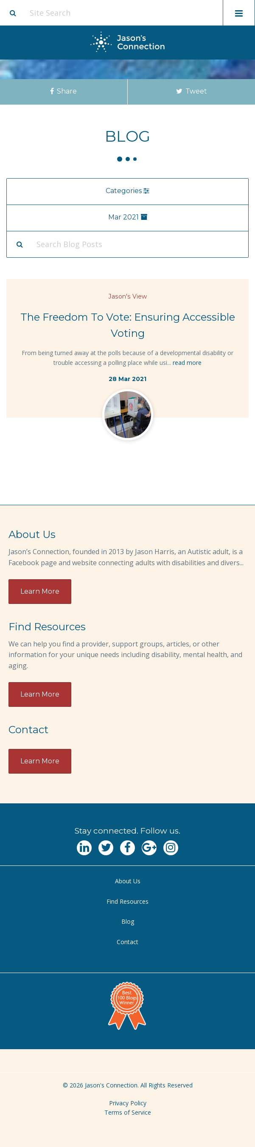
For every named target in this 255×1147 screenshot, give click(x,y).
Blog (127, 921)
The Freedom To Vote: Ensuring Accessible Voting (127, 325)
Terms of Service (127, 1112)
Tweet (191, 91)
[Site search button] (12, 13)
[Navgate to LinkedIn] (84, 847)
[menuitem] (127, 881)
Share (63, 91)
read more (187, 363)
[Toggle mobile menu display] (239, 13)
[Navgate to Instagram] (170, 847)
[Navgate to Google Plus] (149, 847)
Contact (127, 942)
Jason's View (128, 296)
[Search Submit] (19, 244)
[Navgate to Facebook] (127, 847)
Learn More (39, 591)
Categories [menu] (127, 191)
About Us (127, 881)
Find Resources (127, 901)
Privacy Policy (127, 1103)
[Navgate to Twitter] (105, 847)
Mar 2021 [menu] (127, 217)
